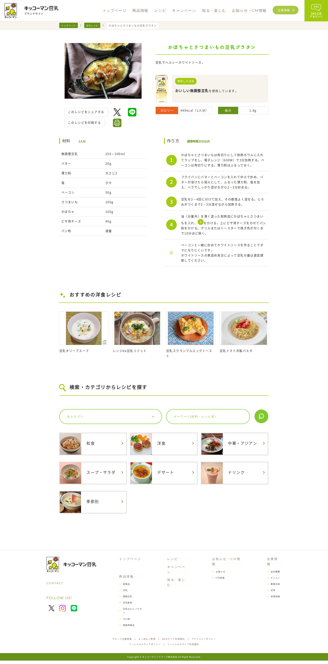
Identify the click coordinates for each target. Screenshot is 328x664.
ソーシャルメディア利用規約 (186, 647)
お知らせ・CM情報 (227, 561)
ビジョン (275, 576)
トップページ (69, 25)
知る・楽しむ (177, 580)
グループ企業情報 (116, 642)
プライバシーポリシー (208, 642)
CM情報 (219, 576)
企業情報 (284, 10)
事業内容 (275, 582)
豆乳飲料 (125, 608)
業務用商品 (127, 627)
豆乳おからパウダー (133, 614)
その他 (124, 621)
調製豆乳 (125, 601)
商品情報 (124, 580)
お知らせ (219, 569)
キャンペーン (177, 571)
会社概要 (275, 569)
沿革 (272, 589)
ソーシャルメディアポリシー (142, 647)
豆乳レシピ (96, 25)
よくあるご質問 (144, 642)
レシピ (171, 561)
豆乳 (123, 595)
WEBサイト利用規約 (174, 642)
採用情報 (275, 595)
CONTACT (56, 586)
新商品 (124, 588)
